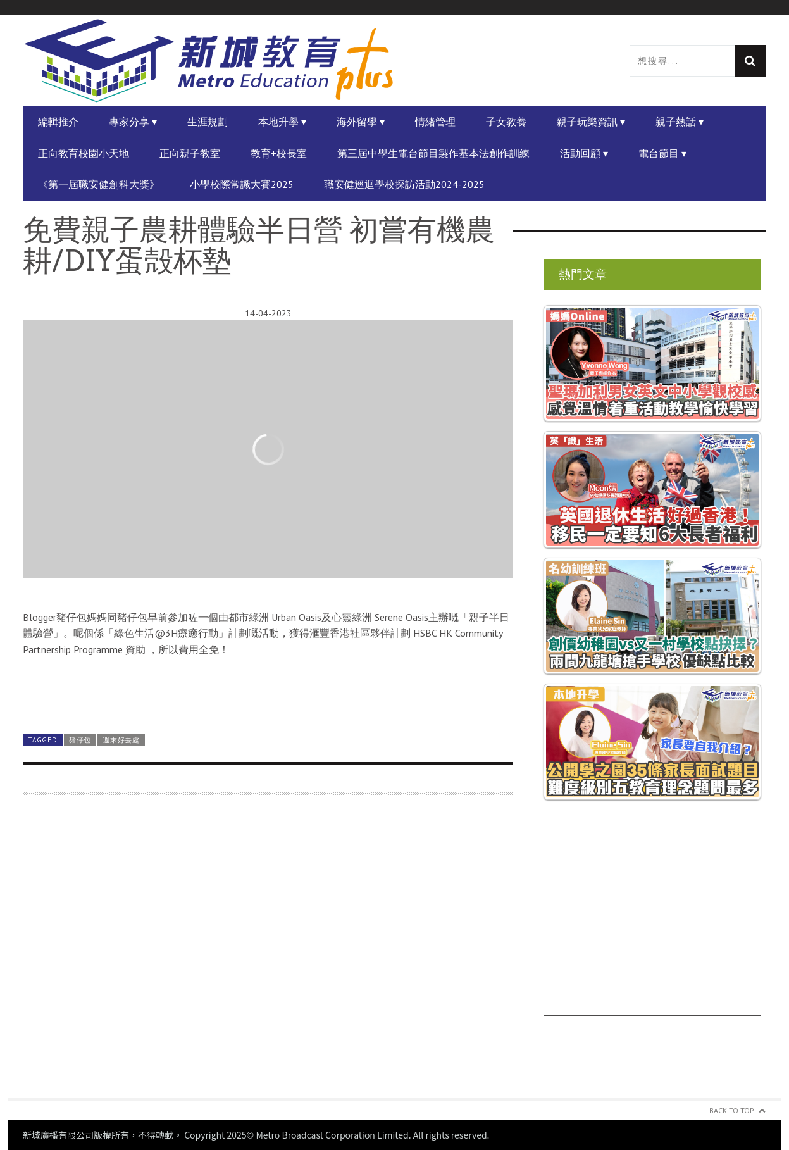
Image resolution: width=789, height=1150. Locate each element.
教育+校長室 (279, 153)
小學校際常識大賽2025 (242, 184)
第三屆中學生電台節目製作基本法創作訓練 (433, 153)
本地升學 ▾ (282, 121)
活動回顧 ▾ (584, 153)
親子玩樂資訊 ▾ (591, 121)
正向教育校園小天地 (83, 153)
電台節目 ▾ (662, 153)
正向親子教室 (189, 153)
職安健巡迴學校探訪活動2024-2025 (404, 184)
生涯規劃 (207, 121)
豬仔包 (80, 739)
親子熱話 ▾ (679, 121)
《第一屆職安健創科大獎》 (98, 184)
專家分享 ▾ (133, 121)
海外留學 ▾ (361, 121)
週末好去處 (121, 739)
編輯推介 (58, 121)
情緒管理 (435, 121)
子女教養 (506, 121)
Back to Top (731, 1110)
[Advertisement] (268, 954)
